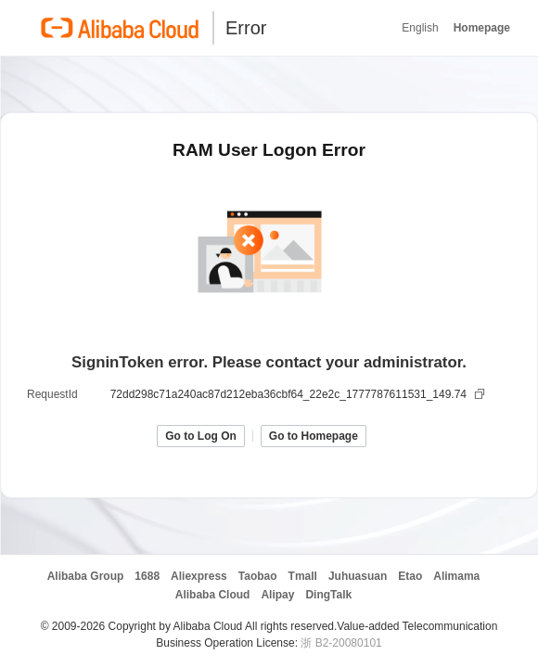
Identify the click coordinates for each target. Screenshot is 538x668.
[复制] (481, 394)
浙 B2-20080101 (341, 642)
